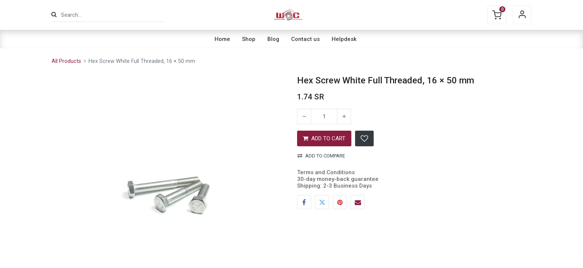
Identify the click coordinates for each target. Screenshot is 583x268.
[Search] (54, 15)
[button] (364, 138)
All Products (66, 61)
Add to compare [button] (321, 156)
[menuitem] (222, 39)
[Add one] (344, 116)
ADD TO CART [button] (324, 138)
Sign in (522, 15)
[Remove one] (304, 116)
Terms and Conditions (326, 172)
